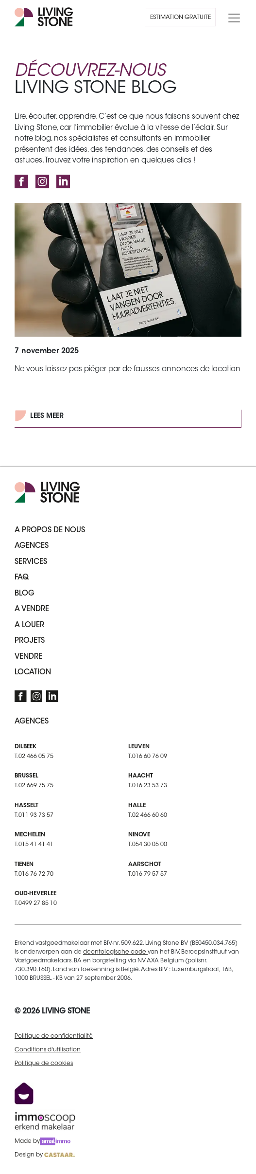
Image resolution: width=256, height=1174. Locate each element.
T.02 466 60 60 (147, 815)
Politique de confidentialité (54, 1036)
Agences (32, 546)
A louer (29, 625)
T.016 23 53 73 (147, 786)
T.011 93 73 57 (34, 815)
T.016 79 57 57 (147, 874)
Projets (30, 641)
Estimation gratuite (180, 17)
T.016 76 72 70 (34, 874)
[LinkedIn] (63, 181)
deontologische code (115, 952)
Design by (45, 1155)
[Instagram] (42, 181)
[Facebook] (21, 181)
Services (31, 562)
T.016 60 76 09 (147, 756)
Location (33, 672)
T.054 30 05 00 (147, 845)
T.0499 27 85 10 (36, 903)
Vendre (28, 657)
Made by (42, 1141)
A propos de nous (50, 530)
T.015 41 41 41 (34, 845)
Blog (24, 593)
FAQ (22, 577)
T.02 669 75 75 (34, 786)
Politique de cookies (44, 1063)
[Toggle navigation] (231, 17)
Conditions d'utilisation (48, 1050)
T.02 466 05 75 (34, 756)
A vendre (32, 609)
